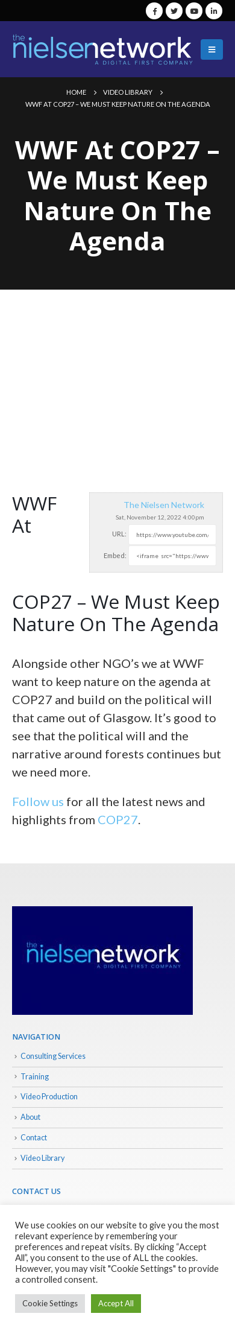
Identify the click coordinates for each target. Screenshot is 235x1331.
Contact (33, 1137)
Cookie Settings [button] (50, 1303)
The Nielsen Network (164, 505)
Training (34, 1076)
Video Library (42, 1158)
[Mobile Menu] (212, 49)
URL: (119, 534)
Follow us (38, 801)
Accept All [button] (116, 1303)
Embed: (115, 555)
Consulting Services (53, 1056)
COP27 (118, 819)
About (30, 1117)
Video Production (49, 1096)
